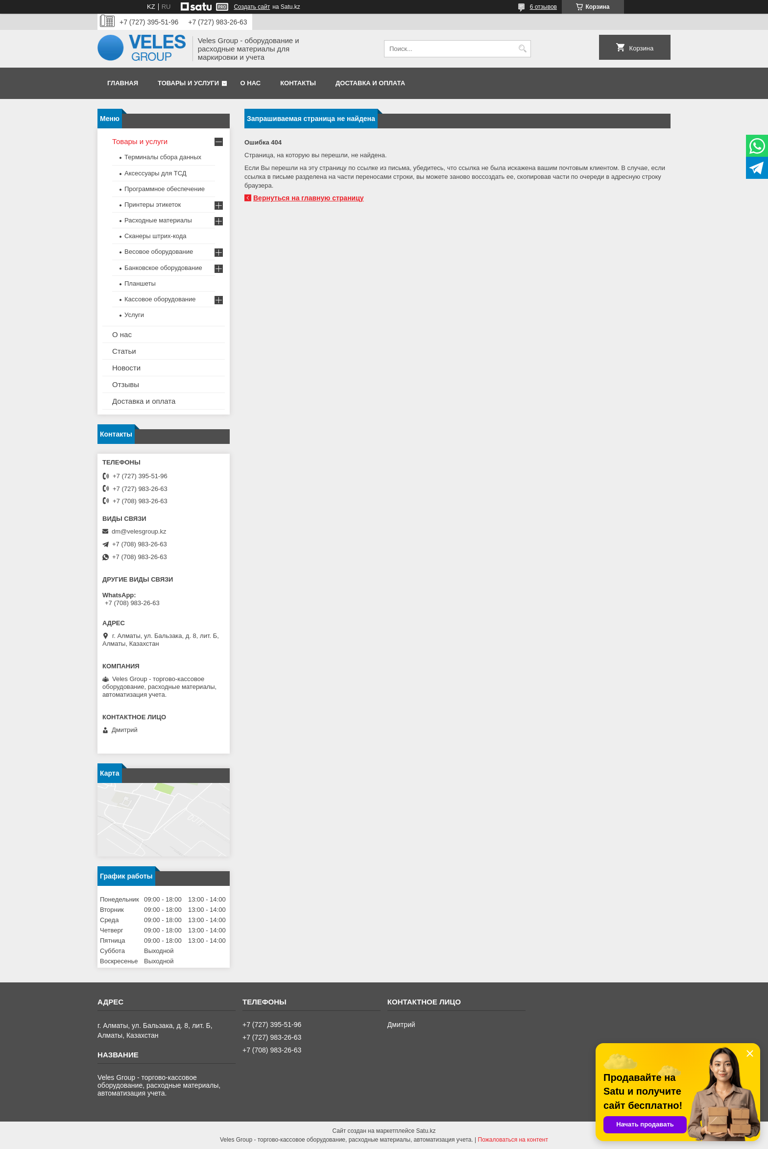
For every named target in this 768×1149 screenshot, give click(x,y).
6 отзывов (543, 6)
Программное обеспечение (164, 189)
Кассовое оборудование (160, 299)
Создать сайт (252, 6)
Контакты (298, 83)
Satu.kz (425, 1130)
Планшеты (140, 283)
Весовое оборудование (158, 251)
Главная (122, 83)
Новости (126, 368)
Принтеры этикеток (152, 204)
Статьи (124, 351)
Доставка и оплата (370, 83)
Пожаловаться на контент (513, 1139)
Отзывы (125, 384)
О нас (250, 83)
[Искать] (522, 48)
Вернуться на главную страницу (308, 198)
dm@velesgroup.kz (139, 531)
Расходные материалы (158, 220)
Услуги (134, 314)
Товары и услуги (188, 83)
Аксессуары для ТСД (155, 173)
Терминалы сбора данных (162, 157)
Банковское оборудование (163, 267)
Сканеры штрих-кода (155, 236)
